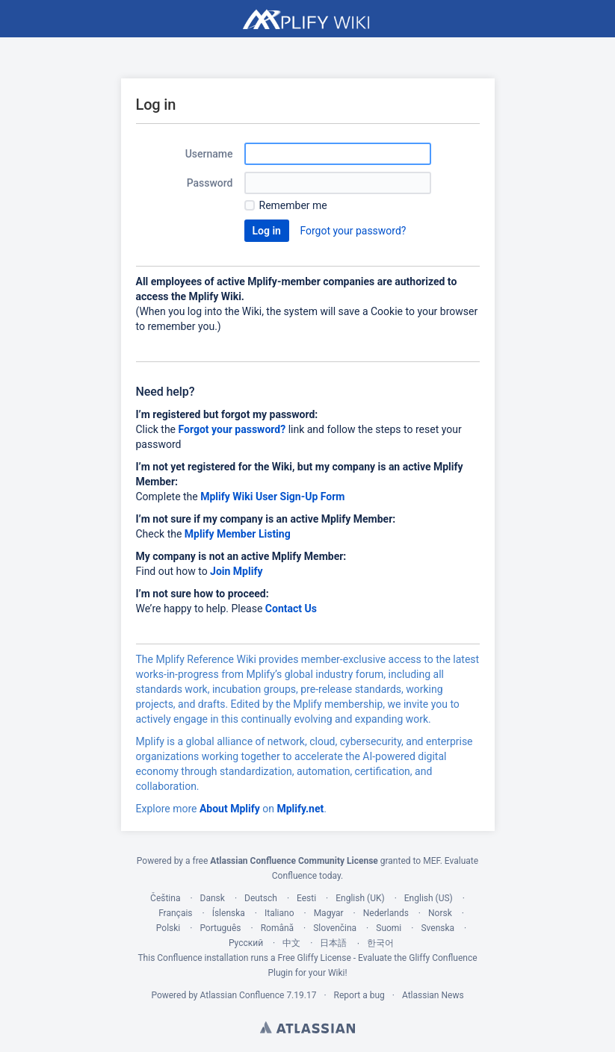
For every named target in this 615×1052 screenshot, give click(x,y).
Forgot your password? (353, 231)
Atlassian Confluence (242, 995)
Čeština (165, 898)
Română (277, 928)
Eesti (306, 898)
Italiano (279, 913)
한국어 (380, 943)
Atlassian (307, 1027)
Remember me (293, 205)
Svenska (437, 928)
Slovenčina (334, 928)
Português (220, 928)
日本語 (333, 943)
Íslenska (228, 913)
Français (175, 913)
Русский (246, 943)
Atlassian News (433, 995)
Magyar (329, 913)
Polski (168, 928)
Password (210, 183)
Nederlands (386, 913)
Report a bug (359, 995)
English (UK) (360, 898)
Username (209, 154)
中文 (291, 943)
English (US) (428, 898)
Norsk (440, 913)
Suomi (388, 928)
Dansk (212, 898)
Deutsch (260, 898)
